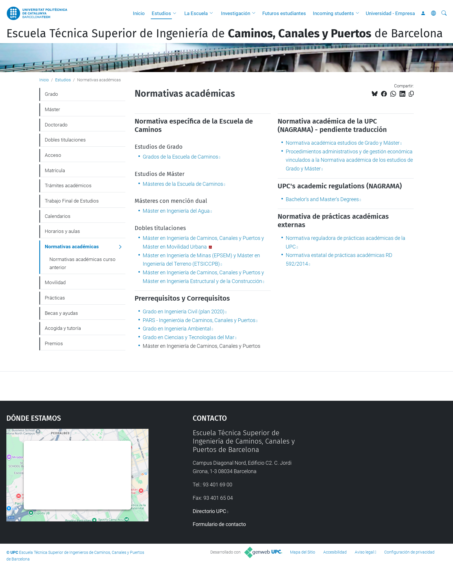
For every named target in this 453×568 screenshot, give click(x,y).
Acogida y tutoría (63, 328)
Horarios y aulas (62, 231)
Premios (54, 343)
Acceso (53, 155)
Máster (52, 109)
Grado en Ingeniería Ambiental (177, 329)
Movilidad (55, 282)
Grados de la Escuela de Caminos (180, 157)
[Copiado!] (411, 94)
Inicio (139, 13)
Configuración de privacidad (409, 552)
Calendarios (57, 216)
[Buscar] (444, 13)
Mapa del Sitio (302, 552)
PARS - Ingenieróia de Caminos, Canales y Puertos (199, 320)
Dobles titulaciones (65, 140)
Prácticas (55, 298)
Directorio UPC (209, 511)
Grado (51, 94)
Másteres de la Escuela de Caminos (183, 184)
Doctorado (56, 125)
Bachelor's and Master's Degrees (322, 199)
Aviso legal (364, 552)
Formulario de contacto (219, 524)
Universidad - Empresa (390, 13)
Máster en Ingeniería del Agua (176, 211)
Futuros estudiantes (284, 13)
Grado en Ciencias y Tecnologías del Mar (188, 337)
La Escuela (196, 13)
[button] (176, 13)
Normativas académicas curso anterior (82, 263)
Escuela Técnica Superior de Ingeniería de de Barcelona (224, 34)
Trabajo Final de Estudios (72, 201)
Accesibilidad (335, 552)
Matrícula (55, 170)
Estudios (161, 13)
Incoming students (333, 13)
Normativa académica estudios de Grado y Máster (343, 143)
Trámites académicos (68, 185)
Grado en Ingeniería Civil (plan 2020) (183, 311)
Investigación (235, 13)
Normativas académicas (72, 246)
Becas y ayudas (61, 313)
